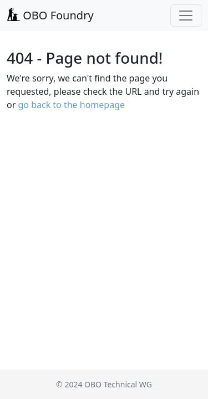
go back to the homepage (71, 105)
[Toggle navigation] (185, 15)
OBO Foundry (50, 15)
